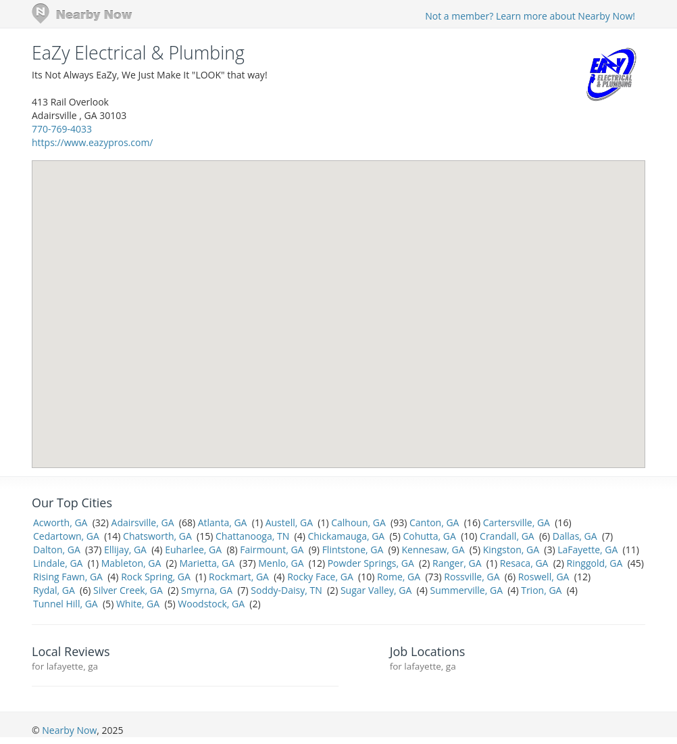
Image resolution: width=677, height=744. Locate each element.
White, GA (137, 603)
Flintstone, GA (353, 549)
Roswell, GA (544, 576)
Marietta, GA (206, 563)
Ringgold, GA (595, 563)
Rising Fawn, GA (68, 576)
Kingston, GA (511, 549)
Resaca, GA (524, 563)
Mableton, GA (131, 563)
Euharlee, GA (193, 549)
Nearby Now (69, 730)
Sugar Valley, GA (376, 590)
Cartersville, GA (516, 522)
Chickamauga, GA (345, 536)
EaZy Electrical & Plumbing (138, 53)
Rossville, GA (471, 576)
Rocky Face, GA (320, 576)
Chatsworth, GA (157, 536)
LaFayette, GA (587, 549)
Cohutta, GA (429, 536)
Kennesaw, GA (433, 549)
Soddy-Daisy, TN (286, 590)
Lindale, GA (57, 563)
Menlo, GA (280, 563)
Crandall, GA (507, 536)
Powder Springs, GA (371, 563)
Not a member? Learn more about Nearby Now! (530, 15)
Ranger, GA (456, 563)
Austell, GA (289, 522)
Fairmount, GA (271, 549)
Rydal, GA (54, 590)
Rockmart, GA (239, 576)
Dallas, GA (575, 536)
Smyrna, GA (206, 590)
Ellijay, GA (125, 549)
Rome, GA (398, 576)
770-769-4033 (62, 128)
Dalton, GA (56, 549)
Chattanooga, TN (252, 536)
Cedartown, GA (66, 536)
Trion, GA (541, 590)
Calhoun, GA (358, 522)
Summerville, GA (466, 590)
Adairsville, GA (142, 522)
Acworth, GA (60, 522)
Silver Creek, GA (128, 590)
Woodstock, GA (211, 603)
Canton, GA (434, 522)
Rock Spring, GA (156, 576)
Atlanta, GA (222, 522)
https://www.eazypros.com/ (92, 142)
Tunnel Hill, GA (65, 603)
